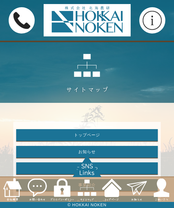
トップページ (87, 135)
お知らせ (87, 151)
